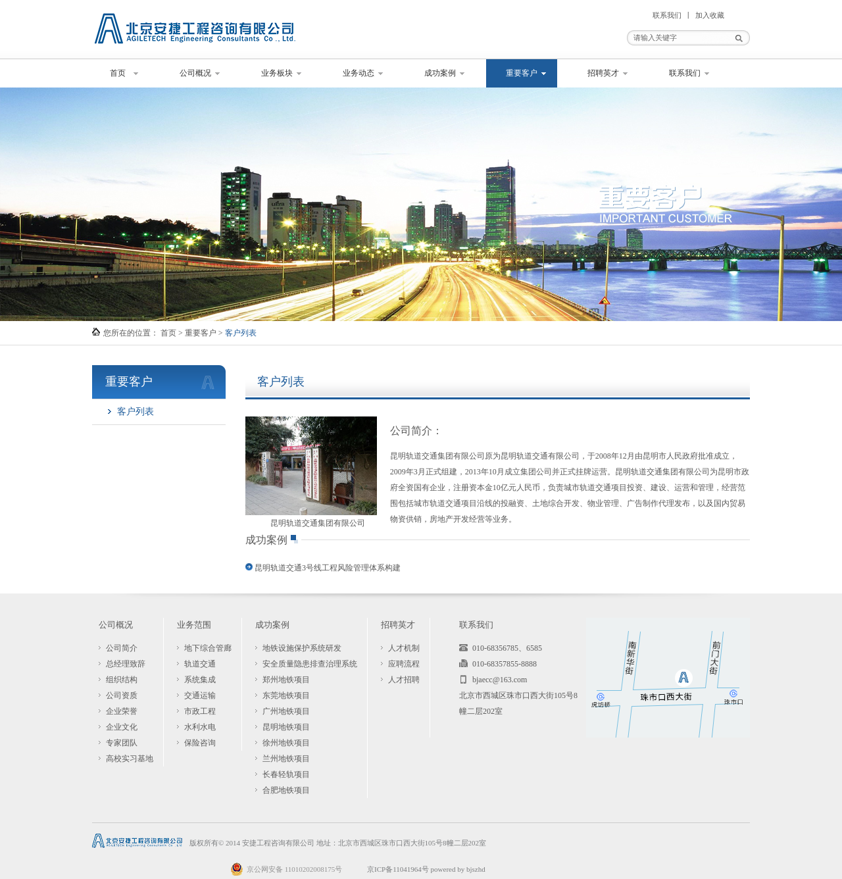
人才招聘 (404, 679)
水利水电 (200, 727)
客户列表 (135, 411)
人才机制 (404, 648)
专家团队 (121, 742)
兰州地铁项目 (286, 758)
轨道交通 (200, 663)
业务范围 (194, 625)
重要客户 (521, 73)
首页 (118, 73)
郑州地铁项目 (286, 679)
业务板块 (277, 73)
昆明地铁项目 (286, 727)
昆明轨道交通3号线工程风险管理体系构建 (328, 567)
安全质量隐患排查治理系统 (309, 663)
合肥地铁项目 (286, 790)
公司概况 (195, 73)
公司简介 (121, 648)
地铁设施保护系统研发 (301, 648)
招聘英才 (603, 73)
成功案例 (440, 73)
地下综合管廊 (208, 648)
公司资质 (121, 695)
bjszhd (475, 869)
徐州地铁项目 (286, 742)
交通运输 (200, 695)
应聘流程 (404, 663)
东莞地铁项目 (286, 695)
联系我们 (667, 15)
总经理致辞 (125, 663)
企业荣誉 (121, 711)
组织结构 (121, 679)
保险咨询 (200, 742)
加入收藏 (709, 15)
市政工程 (200, 711)
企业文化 (121, 727)
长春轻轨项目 (286, 774)
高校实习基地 (129, 758)
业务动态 (358, 73)
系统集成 (200, 679)
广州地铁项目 (286, 711)
